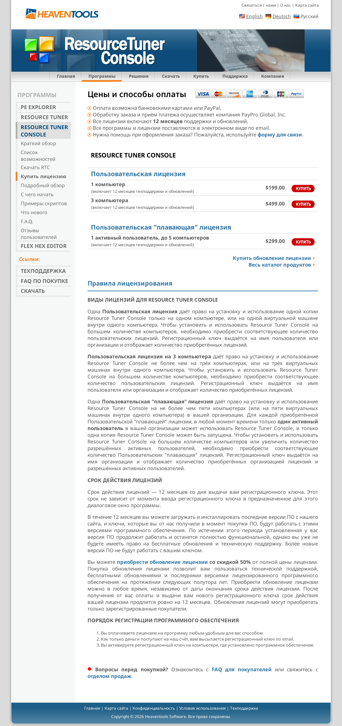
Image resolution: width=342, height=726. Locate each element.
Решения (139, 76)
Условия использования (202, 708)
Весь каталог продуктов (279, 264)
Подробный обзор (43, 185)
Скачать (171, 76)
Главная (66, 76)
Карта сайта (307, 5)
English (254, 16)
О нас (285, 5)
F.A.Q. (27, 221)
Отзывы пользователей (39, 233)
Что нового (34, 212)
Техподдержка (43, 271)
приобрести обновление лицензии (162, 562)
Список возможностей (38, 155)
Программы (102, 76)
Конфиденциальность (154, 708)
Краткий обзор (38, 143)
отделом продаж (109, 676)
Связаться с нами (258, 5)
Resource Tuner (44, 117)
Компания (272, 76)
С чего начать (37, 194)
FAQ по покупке (44, 281)
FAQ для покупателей (242, 669)
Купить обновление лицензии (272, 258)
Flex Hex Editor (44, 246)
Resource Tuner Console (44, 130)
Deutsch (282, 16)
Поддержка (235, 76)
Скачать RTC (35, 167)
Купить (201, 76)
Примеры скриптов (44, 203)
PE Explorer (38, 107)
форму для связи (280, 134)
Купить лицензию (43, 176)
